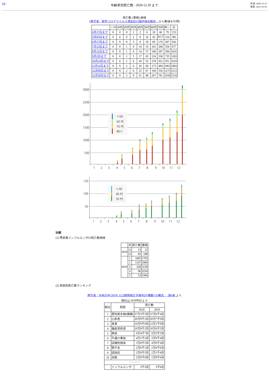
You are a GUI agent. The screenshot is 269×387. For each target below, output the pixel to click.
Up (4, 3)
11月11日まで (100, 65)
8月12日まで (100, 51)
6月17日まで (100, 41)
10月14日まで (100, 60)
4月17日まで (100, 32)
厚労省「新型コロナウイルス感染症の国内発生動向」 (124, 21)
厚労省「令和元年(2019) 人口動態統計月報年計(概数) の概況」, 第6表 (131, 295)
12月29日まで (100, 75)
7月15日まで (100, 46)
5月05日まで (100, 36)
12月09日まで (100, 70)
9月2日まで (99, 56)
